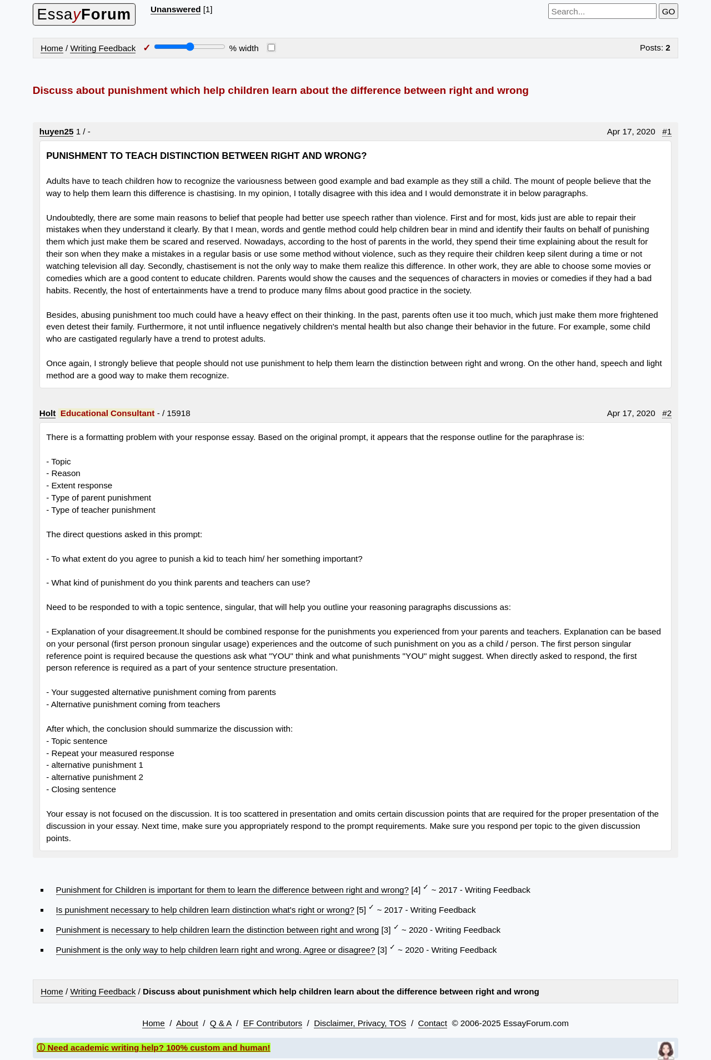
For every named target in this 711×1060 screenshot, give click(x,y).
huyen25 (56, 131)
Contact (432, 1023)
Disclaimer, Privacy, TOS (360, 1023)
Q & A (221, 1023)
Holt (47, 413)
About (187, 1023)
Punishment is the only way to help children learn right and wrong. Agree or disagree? (215, 949)
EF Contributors (272, 1023)
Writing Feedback (103, 48)
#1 (667, 131)
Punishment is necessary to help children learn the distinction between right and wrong (217, 929)
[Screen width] (190, 46)
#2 (667, 413)
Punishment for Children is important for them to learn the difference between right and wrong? (232, 889)
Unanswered (176, 9)
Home (52, 48)
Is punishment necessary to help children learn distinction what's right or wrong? (205, 909)
